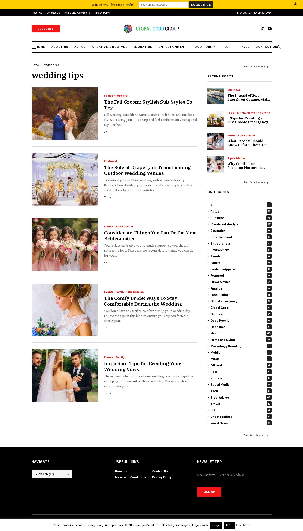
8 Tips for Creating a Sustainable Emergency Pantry (247, 122)
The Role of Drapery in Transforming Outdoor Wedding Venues (147, 170)
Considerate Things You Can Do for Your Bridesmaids (150, 235)
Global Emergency (241, 301)
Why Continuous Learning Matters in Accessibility (244, 168)
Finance (241, 288)
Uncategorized (241, 416)
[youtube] (270, 29)
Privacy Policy (161, 477)
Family (119, 291)
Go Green (241, 313)
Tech (241, 390)
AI (241, 204)
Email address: (226, 475)
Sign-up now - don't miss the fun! (113, 4)
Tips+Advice (124, 226)
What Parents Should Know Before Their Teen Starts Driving (248, 145)
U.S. (241, 410)
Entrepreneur (241, 243)
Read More (243, 525)
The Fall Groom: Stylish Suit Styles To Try (148, 105)
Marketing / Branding (241, 346)
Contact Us (160, 471)
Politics (241, 378)
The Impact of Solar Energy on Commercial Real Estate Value (247, 99)
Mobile (241, 352)
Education (241, 230)
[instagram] (262, 28)
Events (109, 226)
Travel (241, 403)
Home (35, 64)
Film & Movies (241, 281)
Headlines (241, 326)
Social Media (241, 384)
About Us (120, 471)
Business (234, 89)
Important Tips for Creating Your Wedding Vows (142, 366)
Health (241, 333)
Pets (241, 371)
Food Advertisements (254, 66)
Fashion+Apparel (116, 95)
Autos (231, 135)
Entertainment (241, 236)
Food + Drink (236, 112)
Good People (241, 320)
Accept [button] (216, 525)
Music (241, 358)
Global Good (241, 307)
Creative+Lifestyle (241, 224)
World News (241, 422)
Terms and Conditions (130, 477)
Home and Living (258, 112)
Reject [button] (229, 525)
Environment (241, 249)
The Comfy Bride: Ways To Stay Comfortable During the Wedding (143, 301)
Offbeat (241, 365)
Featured (110, 161)
